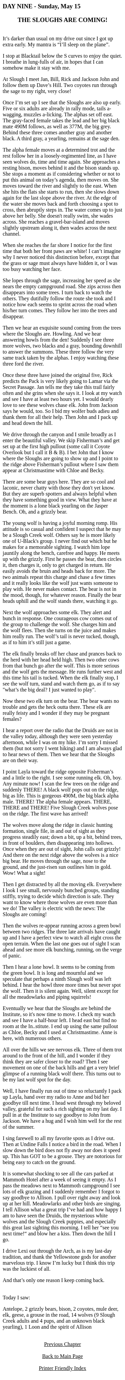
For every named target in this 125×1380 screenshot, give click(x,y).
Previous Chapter (62, 1344)
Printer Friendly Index (62, 1368)
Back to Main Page (62, 1356)
